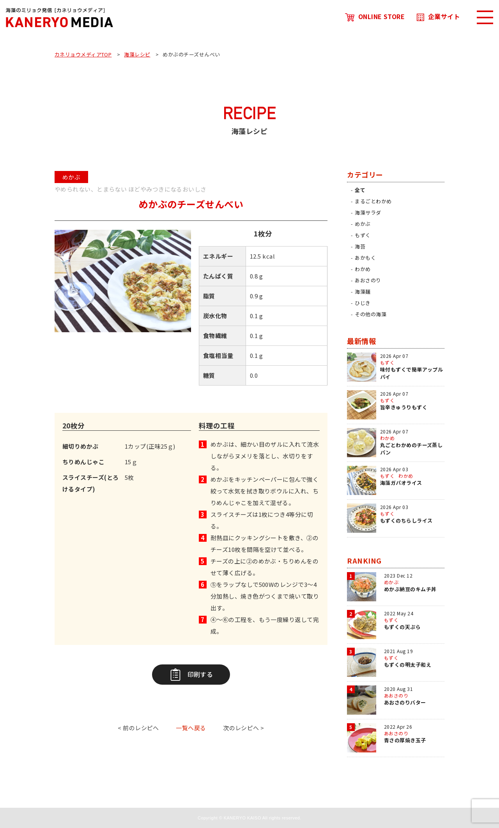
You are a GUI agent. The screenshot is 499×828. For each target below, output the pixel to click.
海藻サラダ (368, 212)
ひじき (362, 303)
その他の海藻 (370, 314)
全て (360, 190)
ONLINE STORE (375, 16)
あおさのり (368, 280)
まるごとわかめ (373, 201)
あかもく (365, 257)
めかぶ (362, 223)
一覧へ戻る (191, 728)
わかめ (362, 269)
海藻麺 (362, 291)
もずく (362, 235)
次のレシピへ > (243, 728)
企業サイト (438, 16)
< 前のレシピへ (138, 728)
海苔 (360, 246)
